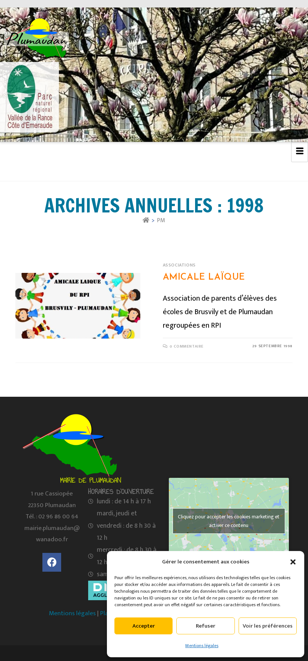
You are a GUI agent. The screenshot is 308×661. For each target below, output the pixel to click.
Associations (179, 265)
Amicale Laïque (204, 277)
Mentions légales (201, 645)
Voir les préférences (268, 626)
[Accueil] (146, 220)
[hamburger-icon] (299, 152)
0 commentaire (187, 346)
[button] (293, 562)
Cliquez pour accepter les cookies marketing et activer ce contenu (228, 521)
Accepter (143, 626)
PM (161, 220)
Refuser (205, 626)
